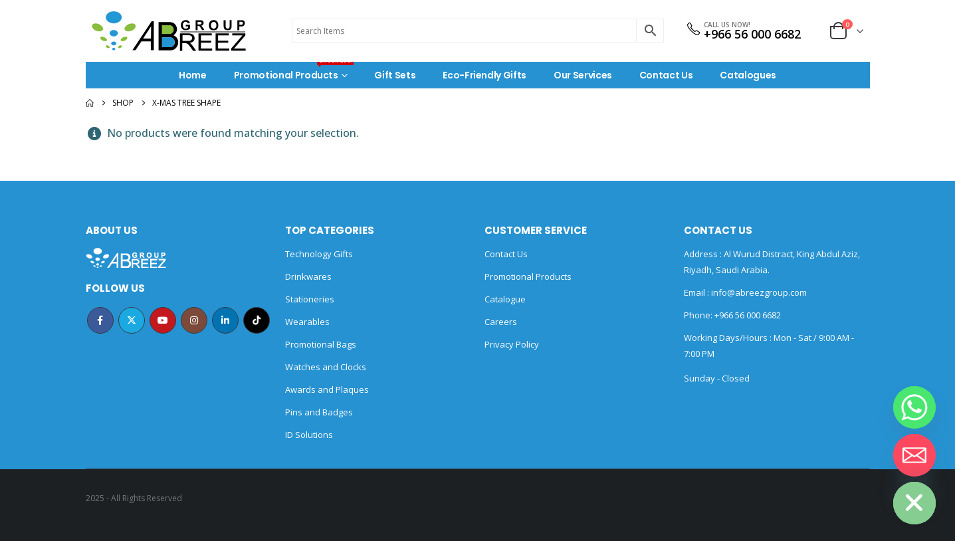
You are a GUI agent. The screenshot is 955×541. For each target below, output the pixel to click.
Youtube (163, 320)
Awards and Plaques (327, 389)
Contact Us (666, 75)
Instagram (194, 320)
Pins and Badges (319, 412)
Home (193, 75)
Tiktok (256, 320)
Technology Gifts (319, 254)
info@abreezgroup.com (758, 292)
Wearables (307, 322)
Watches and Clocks (325, 367)
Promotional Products (294, 72)
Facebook (100, 320)
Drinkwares (308, 276)
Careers (500, 322)
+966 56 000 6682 (752, 34)
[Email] (914, 455)
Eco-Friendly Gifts (484, 75)
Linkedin (225, 320)
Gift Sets (394, 75)
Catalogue (505, 299)
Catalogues (748, 75)
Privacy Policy (511, 344)
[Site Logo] (169, 31)
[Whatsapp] (914, 407)
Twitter (131, 320)
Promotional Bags (320, 344)
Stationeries (309, 299)
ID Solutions (309, 435)
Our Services (583, 75)
